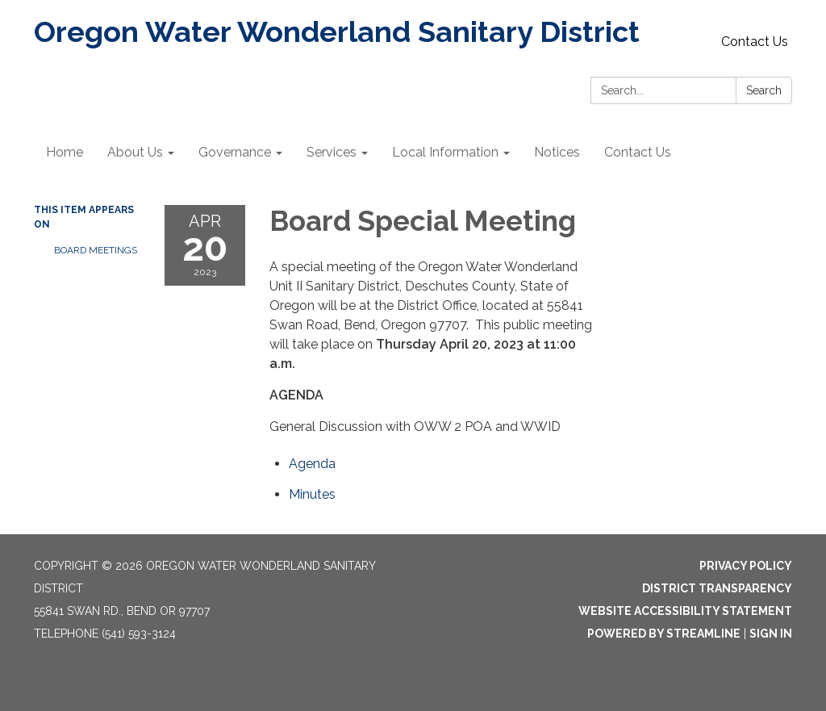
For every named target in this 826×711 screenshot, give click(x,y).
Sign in (770, 633)
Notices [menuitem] (557, 152)
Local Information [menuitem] (445, 152)
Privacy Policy (745, 565)
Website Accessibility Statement (685, 610)
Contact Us (754, 41)
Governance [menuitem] (234, 152)
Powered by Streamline (663, 633)
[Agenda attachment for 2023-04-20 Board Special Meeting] (312, 463)
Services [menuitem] (332, 152)
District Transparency (717, 588)
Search (764, 90)
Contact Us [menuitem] (637, 152)
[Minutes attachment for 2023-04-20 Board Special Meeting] (312, 494)
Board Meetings (95, 250)
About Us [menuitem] (135, 152)
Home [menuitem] (64, 152)
